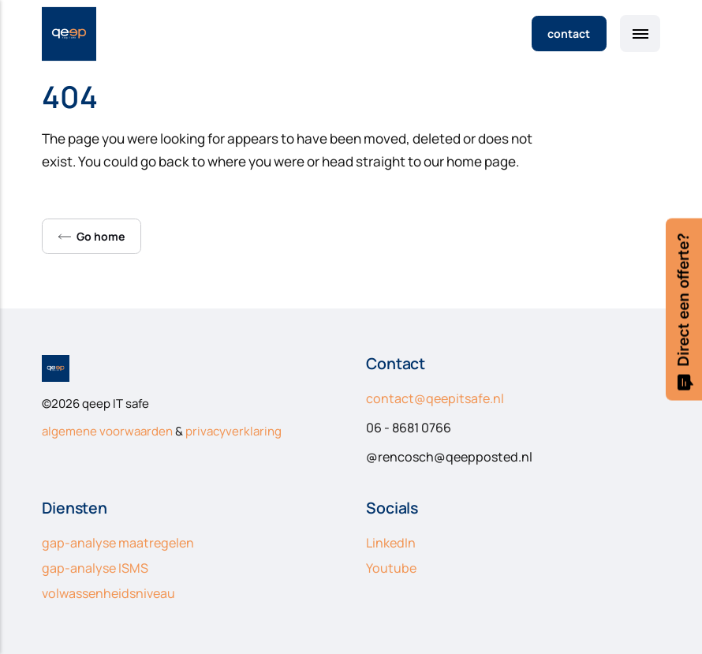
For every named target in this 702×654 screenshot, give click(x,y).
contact (568, 33)
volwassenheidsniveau (108, 593)
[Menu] (640, 33)
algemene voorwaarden (107, 431)
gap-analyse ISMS (95, 568)
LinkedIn (391, 542)
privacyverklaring (233, 431)
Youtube (391, 568)
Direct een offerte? (683, 311)
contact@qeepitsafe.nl (435, 398)
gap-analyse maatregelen (118, 542)
